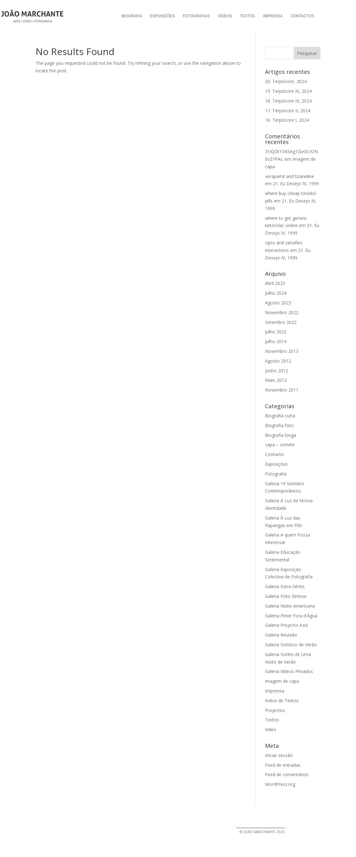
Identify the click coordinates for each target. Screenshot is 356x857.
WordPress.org (280, 784)
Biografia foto (279, 425)
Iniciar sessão (279, 755)
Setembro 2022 (281, 322)
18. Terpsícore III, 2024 (288, 101)
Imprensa (273, 16)
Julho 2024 (275, 293)
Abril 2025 (275, 283)
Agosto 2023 (278, 303)
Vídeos (225, 16)
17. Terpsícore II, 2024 (287, 111)
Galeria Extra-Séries (285, 586)
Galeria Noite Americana (290, 606)
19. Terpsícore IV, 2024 (288, 91)
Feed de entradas (283, 765)
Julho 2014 (275, 341)
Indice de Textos (282, 701)
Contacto (274, 454)
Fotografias (196, 16)
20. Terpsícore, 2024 (286, 81)
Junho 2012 (276, 371)
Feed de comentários (286, 774)
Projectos (275, 710)
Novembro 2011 (281, 390)
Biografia (131, 16)
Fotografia (275, 474)
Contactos (302, 16)
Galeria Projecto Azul (286, 625)
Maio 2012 (276, 380)
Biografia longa (280, 435)
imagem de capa (282, 681)
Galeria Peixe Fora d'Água (291, 616)
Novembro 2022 (281, 312)
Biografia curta (280, 416)
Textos (247, 16)
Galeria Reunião (281, 635)
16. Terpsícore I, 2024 (287, 120)
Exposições (162, 16)
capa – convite (280, 445)
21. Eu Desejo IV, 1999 (296, 183)
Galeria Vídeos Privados (289, 671)
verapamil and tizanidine (289, 176)
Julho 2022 (275, 332)
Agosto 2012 (278, 361)
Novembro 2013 (281, 351)
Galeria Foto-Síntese (286, 596)
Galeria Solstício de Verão (291, 645)
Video (270, 729)
